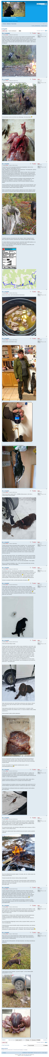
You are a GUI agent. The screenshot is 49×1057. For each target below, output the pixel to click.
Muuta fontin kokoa (46, 23)
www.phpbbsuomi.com (27, 1055)
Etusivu (4, 23)
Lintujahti (4, 29)
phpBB (20, 1054)
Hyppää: (25, 1045)
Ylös (46, 77)
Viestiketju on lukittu (4, 31)
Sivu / (42, 30)
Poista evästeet (30, 1052)
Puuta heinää (13, 23)
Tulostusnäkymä (43, 23)
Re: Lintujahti (6, 33)
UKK (33, 25)
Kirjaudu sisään (44, 25)
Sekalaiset (9, 23)
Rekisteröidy (38, 25)
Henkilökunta (24, 1052)
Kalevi (39, 33)
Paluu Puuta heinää (5, 1045)
